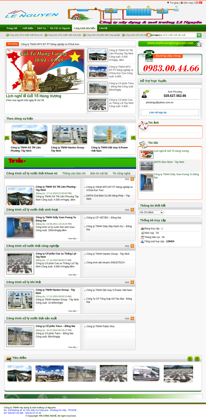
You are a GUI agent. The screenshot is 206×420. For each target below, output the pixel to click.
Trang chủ (12, 28)
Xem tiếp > (73, 238)
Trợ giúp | (173, 2)
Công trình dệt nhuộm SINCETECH (106, 262)
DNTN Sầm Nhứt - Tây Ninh (169, 162)
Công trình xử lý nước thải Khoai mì (25, 35)
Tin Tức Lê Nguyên (60, 28)
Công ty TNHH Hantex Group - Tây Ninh (108, 253)
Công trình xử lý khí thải (136, 35)
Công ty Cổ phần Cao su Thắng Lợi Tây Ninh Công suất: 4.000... (121, 103)
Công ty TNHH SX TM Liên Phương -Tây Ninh (56, 188)
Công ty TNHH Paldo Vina (100, 326)
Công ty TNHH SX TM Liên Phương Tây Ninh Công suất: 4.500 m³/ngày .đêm (121, 55)
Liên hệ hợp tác (158, 112)
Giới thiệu (27, 28)
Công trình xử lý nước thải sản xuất (169, 35)
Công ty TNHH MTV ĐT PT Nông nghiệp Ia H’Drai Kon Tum (50, 44)
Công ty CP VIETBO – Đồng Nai (104, 217)
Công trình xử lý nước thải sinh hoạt (64, 35)
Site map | (187, 2)
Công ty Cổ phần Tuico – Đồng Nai (55, 326)
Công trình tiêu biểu (84, 28)
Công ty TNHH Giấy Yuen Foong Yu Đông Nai (56, 219)
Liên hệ (103, 28)
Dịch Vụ (41, 28)
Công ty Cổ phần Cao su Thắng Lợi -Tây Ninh (56, 255)
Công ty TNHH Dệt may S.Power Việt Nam (109, 290)
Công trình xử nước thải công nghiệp (103, 35)
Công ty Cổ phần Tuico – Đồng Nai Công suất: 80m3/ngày (121, 86)
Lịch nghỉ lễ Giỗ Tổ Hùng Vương (171, 151)
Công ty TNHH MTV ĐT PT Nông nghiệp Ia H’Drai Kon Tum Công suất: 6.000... (121, 71)
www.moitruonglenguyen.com (170, 43)
